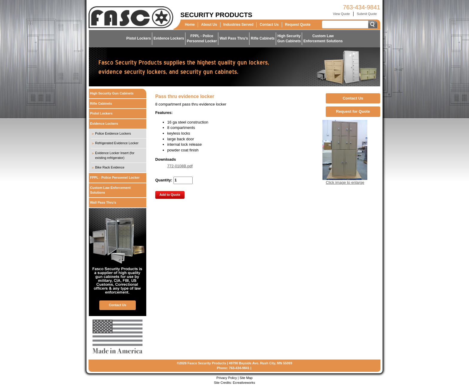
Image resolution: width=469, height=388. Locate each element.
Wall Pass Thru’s (234, 38)
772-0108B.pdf (180, 166)
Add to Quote (169, 194)
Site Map (246, 378)
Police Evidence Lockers (113, 133)
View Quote (341, 14)
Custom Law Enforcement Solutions (110, 190)
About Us (209, 24)
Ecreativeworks (244, 382)
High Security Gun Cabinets (111, 93)
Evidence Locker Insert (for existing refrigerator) (114, 155)
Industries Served (238, 24)
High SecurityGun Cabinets (289, 38)
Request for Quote (353, 111)
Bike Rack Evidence (109, 167)
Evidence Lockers (168, 38)
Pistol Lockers (138, 38)
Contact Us (269, 24)
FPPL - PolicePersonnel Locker (202, 38)
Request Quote (297, 24)
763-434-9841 (361, 7)
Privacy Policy (227, 378)
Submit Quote (367, 14)
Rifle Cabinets (263, 38)
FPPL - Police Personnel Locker (114, 177)
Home (190, 24)
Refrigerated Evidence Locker (116, 143)
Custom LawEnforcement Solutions (322, 38)
